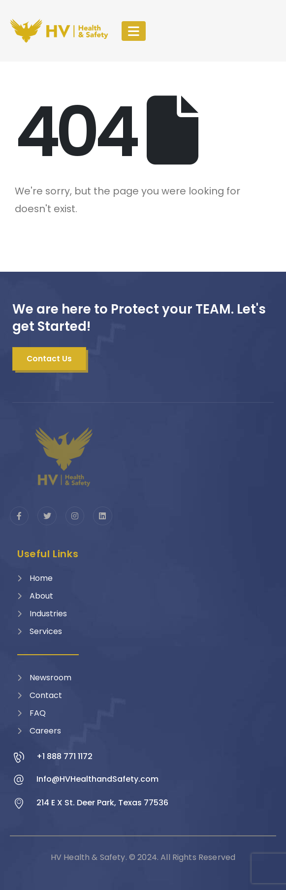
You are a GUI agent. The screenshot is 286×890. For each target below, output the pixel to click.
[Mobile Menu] (134, 31)
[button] (49, 359)
